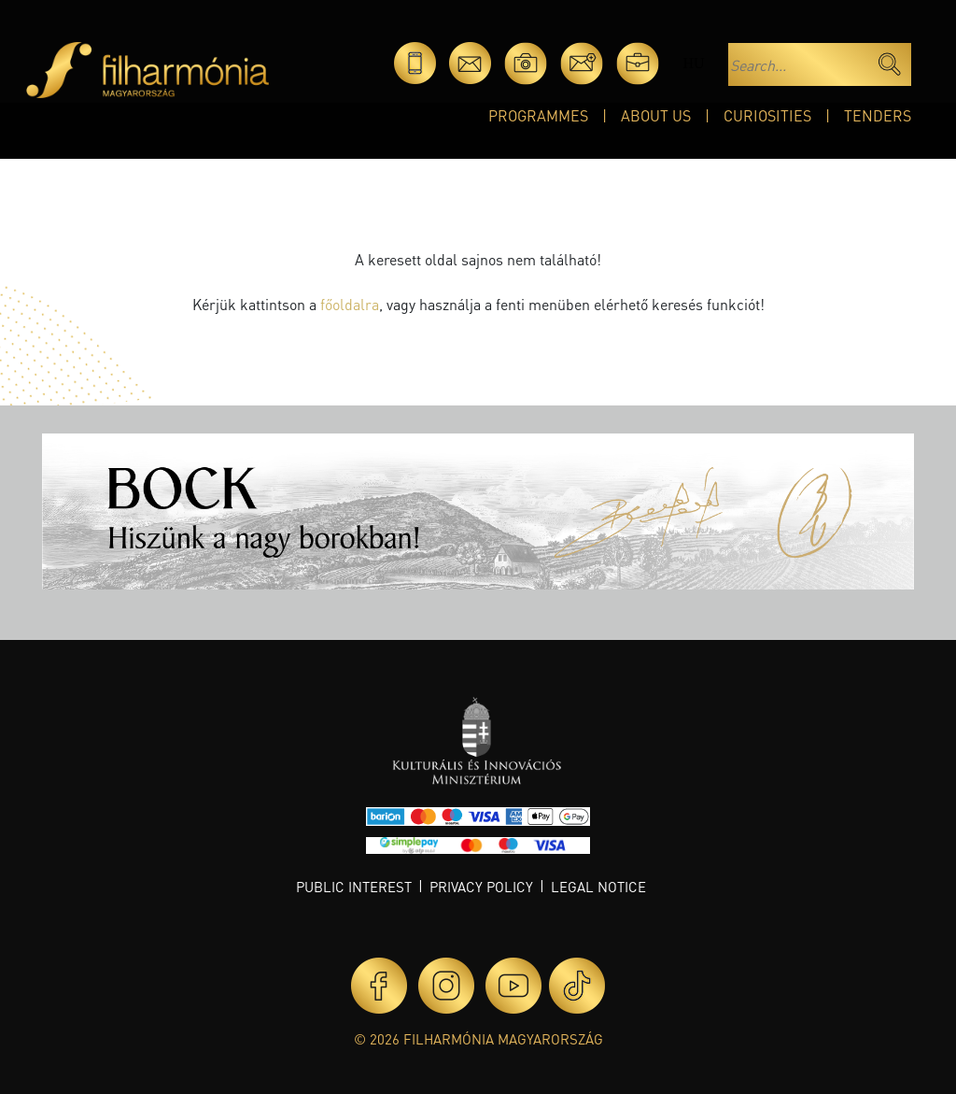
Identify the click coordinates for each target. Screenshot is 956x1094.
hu (693, 63)
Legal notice (598, 886)
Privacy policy (481, 886)
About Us (656, 115)
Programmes (538, 115)
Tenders (877, 115)
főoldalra (349, 304)
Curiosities (767, 115)
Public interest (354, 886)
